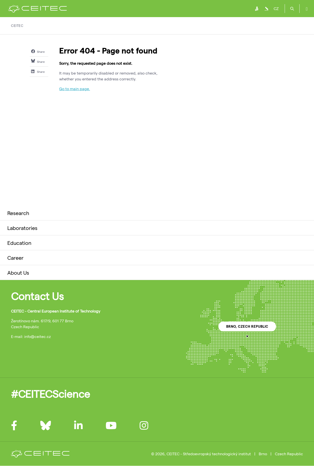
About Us (18, 272)
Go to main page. (74, 88)
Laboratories (22, 228)
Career (15, 257)
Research (18, 213)
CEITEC (17, 25)
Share (38, 51)
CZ (276, 8)
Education (19, 242)
